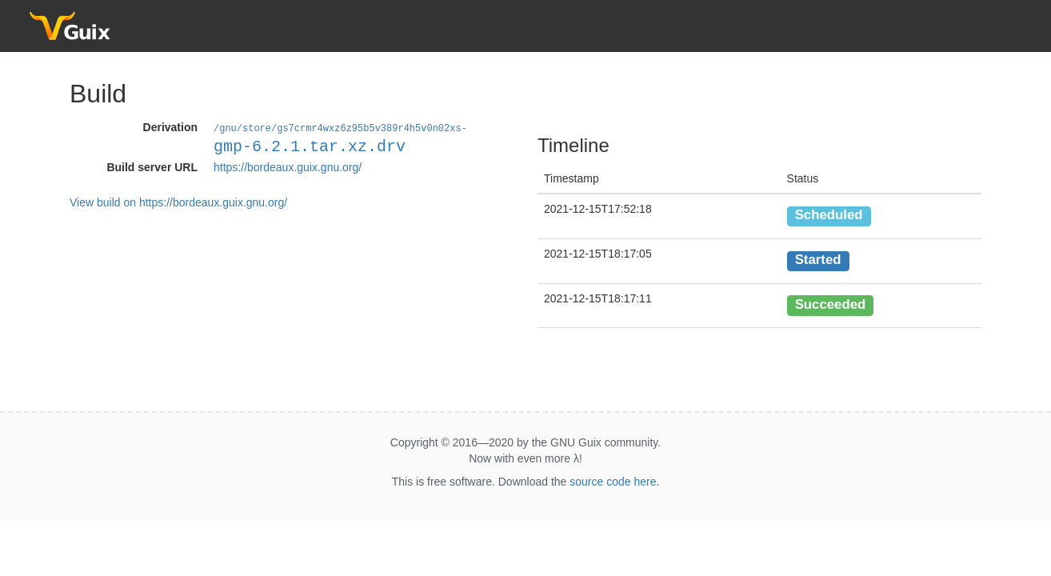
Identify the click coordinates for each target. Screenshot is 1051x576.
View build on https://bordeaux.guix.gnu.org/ (178, 201)
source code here (612, 481)
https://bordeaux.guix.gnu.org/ (288, 166)
